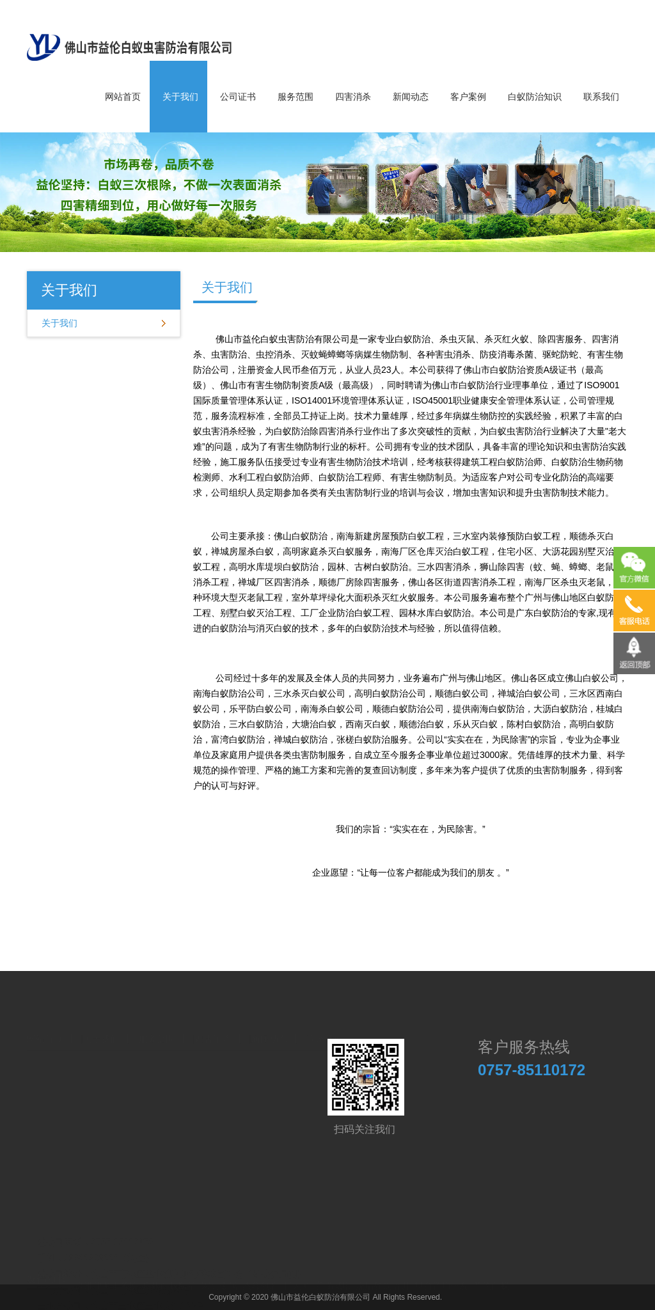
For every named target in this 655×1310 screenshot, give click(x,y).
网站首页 (123, 96)
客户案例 (468, 96)
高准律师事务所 (106, 1274)
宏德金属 (219, 1274)
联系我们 (601, 96)
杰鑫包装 (260, 1274)
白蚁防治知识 (535, 96)
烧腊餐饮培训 (382, 1274)
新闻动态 (411, 96)
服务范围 (295, 96)
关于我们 (180, 96)
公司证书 (238, 96)
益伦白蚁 (491, 1274)
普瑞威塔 (333, 1274)
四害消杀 (353, 96)
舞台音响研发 (441, 1274)
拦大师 (296, 1274)
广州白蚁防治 (169, 1274)
